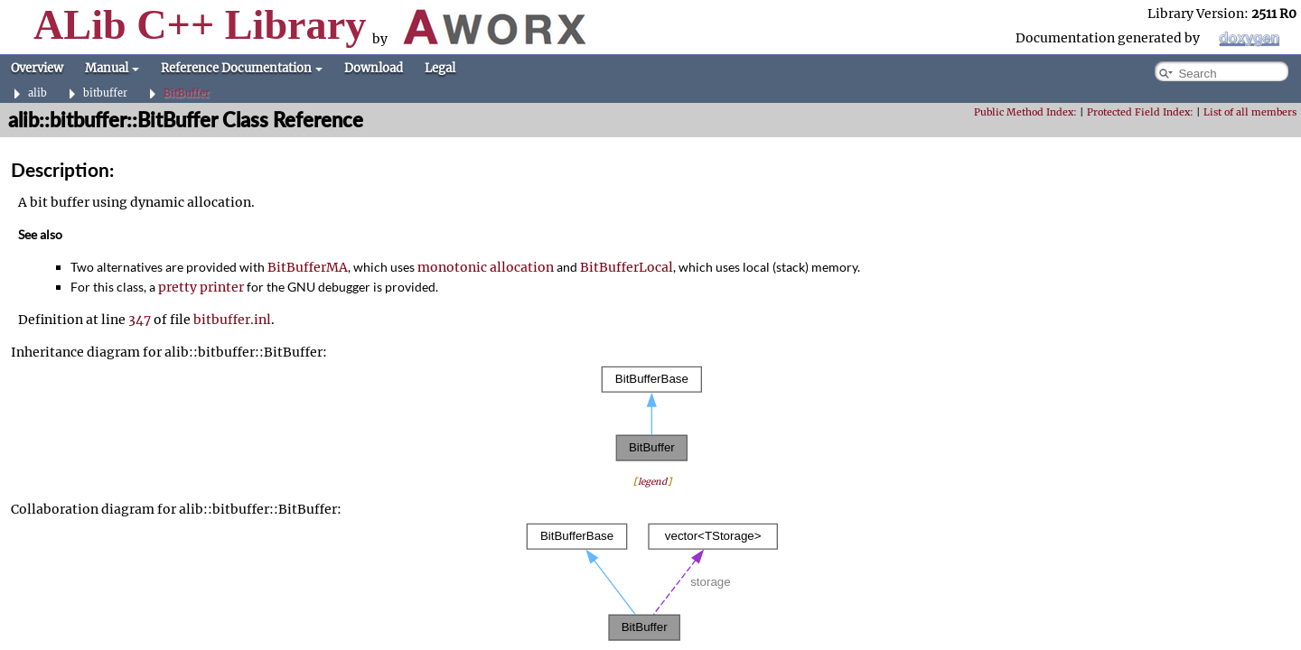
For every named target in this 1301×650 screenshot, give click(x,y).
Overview (37, 68)
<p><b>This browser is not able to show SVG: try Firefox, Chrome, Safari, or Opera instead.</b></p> (652, 414)
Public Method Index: (1025, 112)
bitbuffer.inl (232, 319)
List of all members (1249, 112)
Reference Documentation (242, 68)
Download (373, 68)
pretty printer (201, 287)
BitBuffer (187, 93)
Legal (440, 68)
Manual (112, 68)
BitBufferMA (307, 267)
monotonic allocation (485, 267)
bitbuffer (105, 93)
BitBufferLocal (626, 267)
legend (652, 482)
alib (37, 93)
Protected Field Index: (1140, 112)
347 (139, 319)
